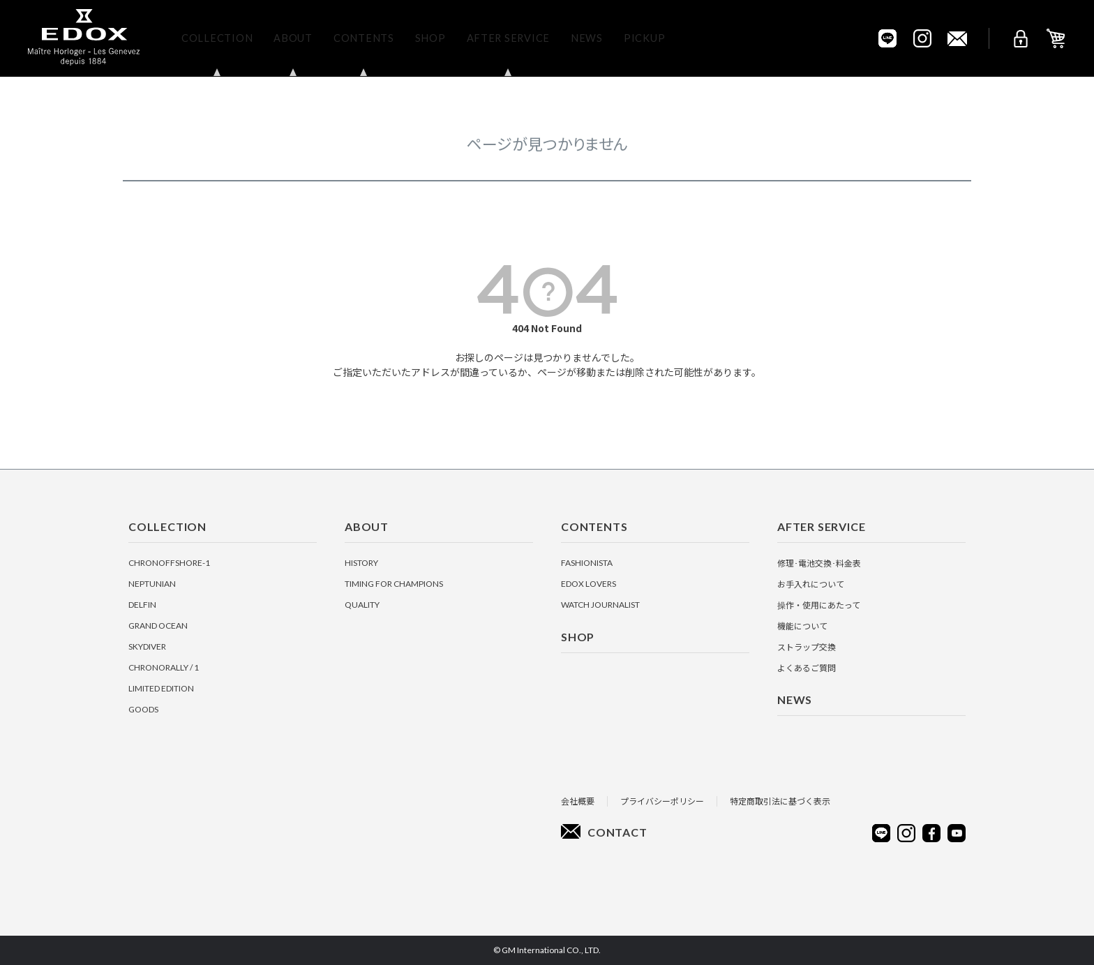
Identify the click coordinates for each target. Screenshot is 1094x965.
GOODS (143, 709)
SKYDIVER (147, 646)
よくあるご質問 (806, 667)
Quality (362, 604)
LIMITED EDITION (161, 688)
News (587, 38)
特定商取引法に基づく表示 (780, 801)
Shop (430, 38)
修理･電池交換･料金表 (819, 563)
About (293, 38)
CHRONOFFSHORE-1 (169, 563)
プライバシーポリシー (662, 801)
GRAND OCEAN (158, 625)
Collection (217, 38)
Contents (364, 38)
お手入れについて (810, 584)
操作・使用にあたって (818, 605)
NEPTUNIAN (152, 583)
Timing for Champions (394, 583)
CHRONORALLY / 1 (163, 667)
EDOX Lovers (588, 583)
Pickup (644, 38)
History (361, 563)
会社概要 (577, 801)
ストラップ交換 (806, 646)
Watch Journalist (600, 604)
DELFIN (142, 604)
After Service (508, 38)
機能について (802, 625)
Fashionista (587, 563)
